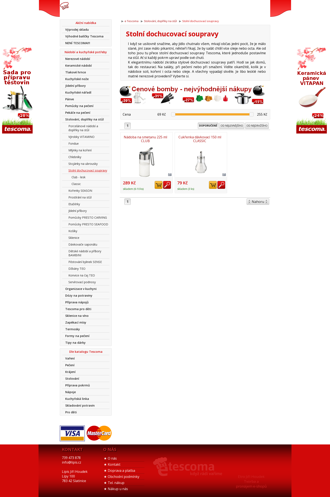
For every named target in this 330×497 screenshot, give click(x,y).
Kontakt (114, 464)
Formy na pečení (77, 336)
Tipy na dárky (75, 343)
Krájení (70, 372)
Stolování (72, 379)
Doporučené (208, 125)
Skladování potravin (80, 405)
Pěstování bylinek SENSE (85, 262)
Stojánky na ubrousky (83, 164)
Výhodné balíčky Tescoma (84, 36)
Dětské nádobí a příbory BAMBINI (84, 253)
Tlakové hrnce (75, 72)
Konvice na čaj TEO (81, 275)
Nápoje (70, 392)
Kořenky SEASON (80, 191)
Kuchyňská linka (77, 399)
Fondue (73, 143)
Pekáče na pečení (77, 113)
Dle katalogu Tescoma (85, 352)
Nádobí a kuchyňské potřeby (86, 52)
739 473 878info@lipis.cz (127, 8)
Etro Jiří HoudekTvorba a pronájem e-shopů (251, 481)
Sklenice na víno (77, 316)
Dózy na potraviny (78, 295)
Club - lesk (78, 177)
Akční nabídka (86, 23)
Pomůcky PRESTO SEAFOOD (88, 224)
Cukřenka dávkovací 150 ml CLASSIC (195, 139)
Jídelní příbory (75, 86)
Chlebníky (74, 157)
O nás (112, 458)
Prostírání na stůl (80, 197)
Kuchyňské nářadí (78, 92)
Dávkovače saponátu (82, 244)
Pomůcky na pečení (79, 106)
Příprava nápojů (77, 302)
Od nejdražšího (256, 125)
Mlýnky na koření (80, 150)
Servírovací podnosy (82, 282)
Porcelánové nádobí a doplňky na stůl (83, 128)
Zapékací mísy (75, 322)
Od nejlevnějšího (232, 125)
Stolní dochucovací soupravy (87, 170)
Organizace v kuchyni (81, 289)
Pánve (69, 99)
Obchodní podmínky (123, 476)
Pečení (70, 365)
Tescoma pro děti (78, 309)
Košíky (72, 231)
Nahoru (258, 201)
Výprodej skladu (77, 30)
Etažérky (74, 204)
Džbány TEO (76, 269)
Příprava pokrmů (77, 385)
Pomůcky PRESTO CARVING (87, 217)
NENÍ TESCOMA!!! (77, 43)
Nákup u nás (118, 488)
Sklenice (73, 238)
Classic (76, 184)
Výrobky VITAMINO (81, 137)
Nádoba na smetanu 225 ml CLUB (144, 139)
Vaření (70, 358)
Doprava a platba (121, 470)
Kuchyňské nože (77, 79)
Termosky (72, 329)
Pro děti (71, 412)
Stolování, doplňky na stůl (84, 119)
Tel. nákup (116, 482)
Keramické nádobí (78, 65)
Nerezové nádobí (77, 59)
